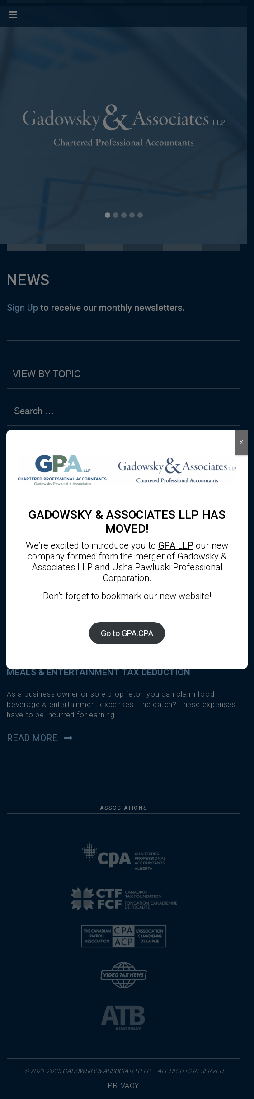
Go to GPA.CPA (127, 633)
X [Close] (241, 442)
